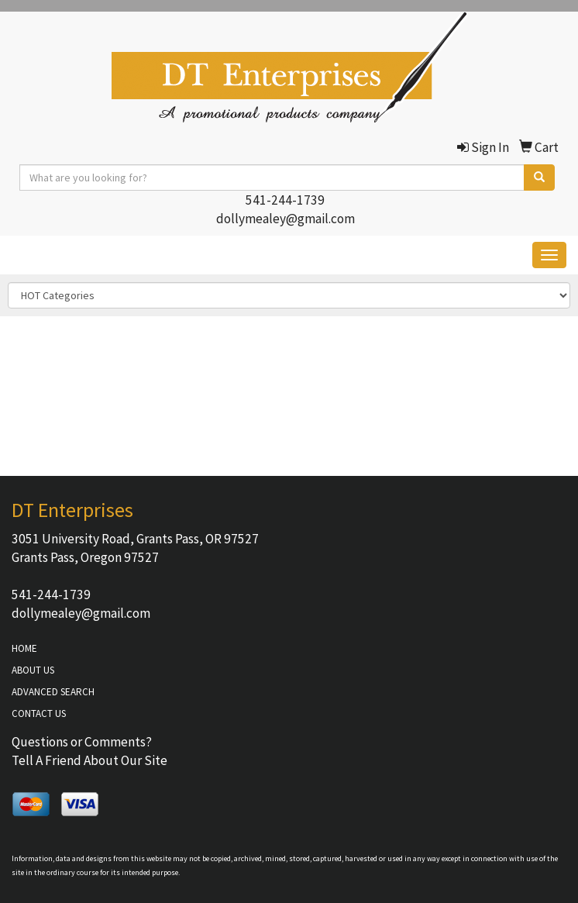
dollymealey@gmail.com (285, 218)
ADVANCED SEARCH (53, 691)
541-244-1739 (285, 200)
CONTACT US (39, 713)
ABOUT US (33, 670)
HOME (24, 648)
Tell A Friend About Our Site (89, 760)
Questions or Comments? (82, 741)
